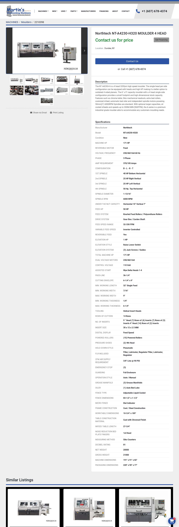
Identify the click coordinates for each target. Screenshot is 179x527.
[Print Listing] (56, 112)
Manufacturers (88, 11)
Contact (126, 11)
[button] (43, 11)
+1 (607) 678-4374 (154, 11)
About (115, 11)
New (54, 11)
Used (63, 11)
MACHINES (42, 11)
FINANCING (104, 11)
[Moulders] (26, 22)
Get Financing (161, 40)
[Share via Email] (38, 112)
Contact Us (132, 61)
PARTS (73, 11)
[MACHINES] (12, 22)
